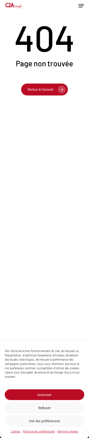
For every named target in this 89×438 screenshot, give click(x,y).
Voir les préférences (44, 421)
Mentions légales (67, 431)
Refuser (44, 408)
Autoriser (44, 395)
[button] (81, 5)
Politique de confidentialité (39, 431)
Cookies (15, 431)
